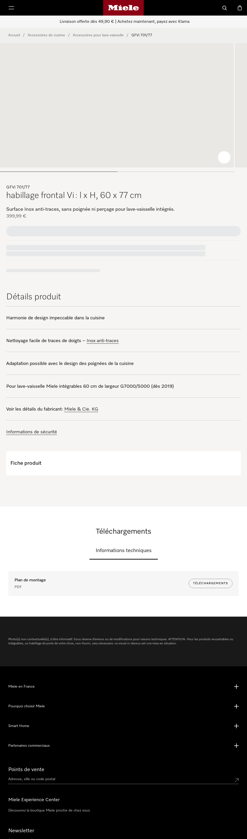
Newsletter (21, 799)
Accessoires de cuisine (46, 35)
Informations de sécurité (31, 432)
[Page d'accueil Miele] (123, 8)
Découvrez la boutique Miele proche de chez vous (49, 779)
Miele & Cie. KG (81, 409)
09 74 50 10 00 (98, 826)
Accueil (14, 35)
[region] (123, 109)
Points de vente (26, 738)
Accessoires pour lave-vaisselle (98, 35)
